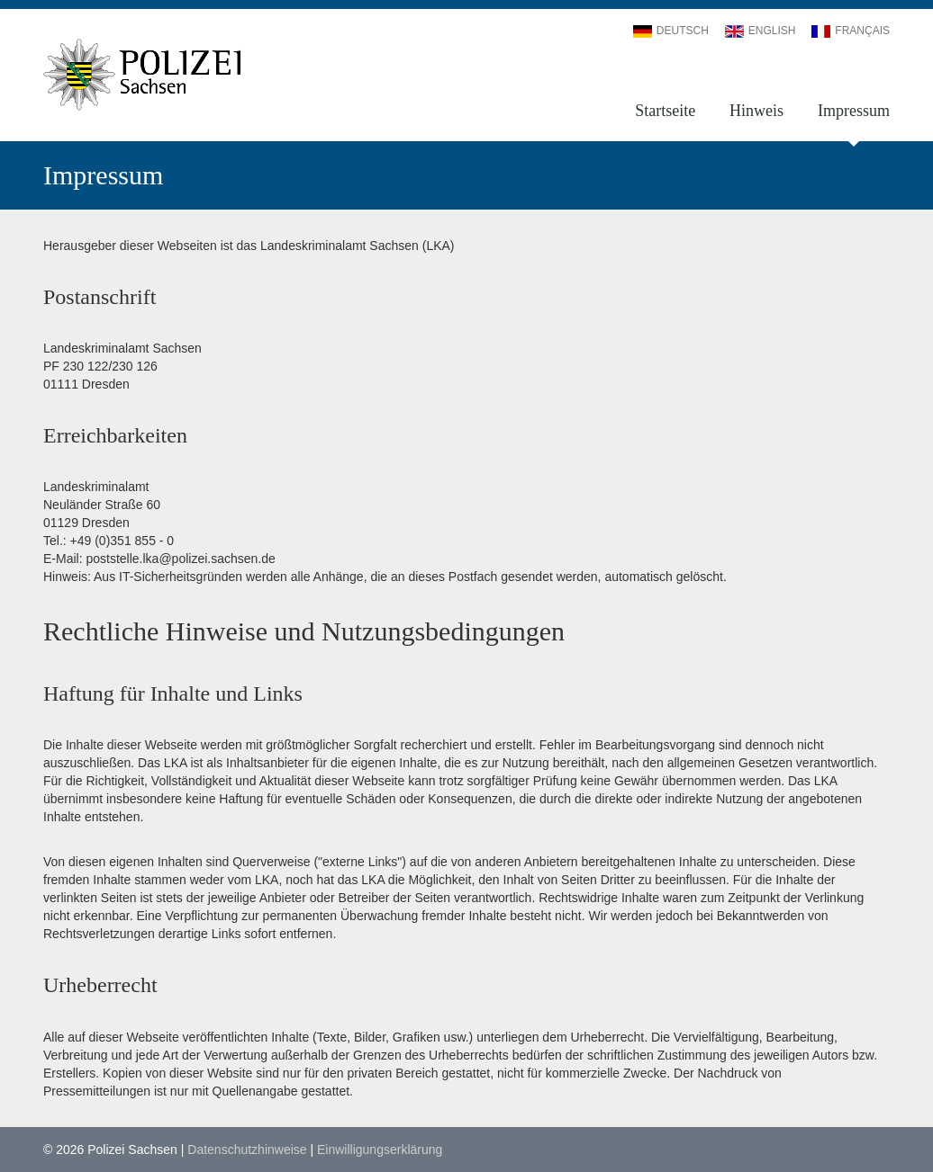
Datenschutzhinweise (246, 1149)
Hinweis (756, 111)
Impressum (854, 111)
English (760, 30)
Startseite (665, 111)
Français (850, 30)
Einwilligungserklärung (379, 1149)
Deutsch (671, 30)
